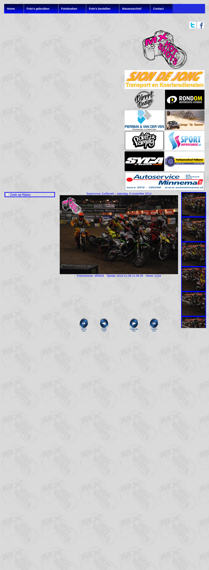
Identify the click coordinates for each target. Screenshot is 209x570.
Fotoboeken (69, 8)
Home (11, 8)
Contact (158, 8)
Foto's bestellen (99, 8)
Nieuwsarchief (132, 8)
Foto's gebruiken (38, 8)
